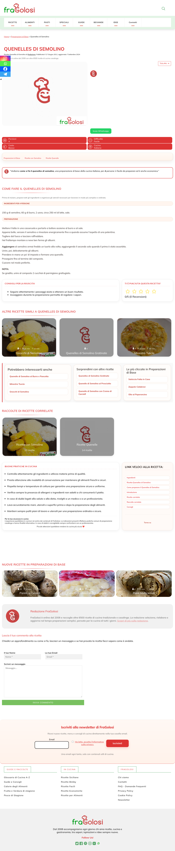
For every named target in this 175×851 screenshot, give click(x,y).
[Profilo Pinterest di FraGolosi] (85, 836)
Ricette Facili (68, 778)
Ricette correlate (133, 489)
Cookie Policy (125, 787)
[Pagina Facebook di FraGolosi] (81, 836)
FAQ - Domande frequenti (132, 778)
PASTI (47, 22)
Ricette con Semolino (33, 150)
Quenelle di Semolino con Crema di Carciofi (96, 385)
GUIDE (81, 22)
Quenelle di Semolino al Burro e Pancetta (30, 368)
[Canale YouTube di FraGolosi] (94, 836)
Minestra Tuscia (17, 376)
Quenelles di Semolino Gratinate (95, 367)
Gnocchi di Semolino (20, 384)
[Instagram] (5, 58)
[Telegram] (5, 74)
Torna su (147, 515)
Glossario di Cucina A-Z (17, 769)
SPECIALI (64, 22)
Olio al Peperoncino (138, 386)
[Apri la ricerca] (163, 9)
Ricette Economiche (71, 783)
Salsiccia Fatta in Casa (139, 371)
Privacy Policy (125, 783)
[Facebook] (5, 69)
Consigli (130, 499)
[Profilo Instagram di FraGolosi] (90, 836)
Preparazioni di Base (19, 36)
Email (51, 731)
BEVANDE (98, 22)
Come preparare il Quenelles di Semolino (143, 480)
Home (6, 36)
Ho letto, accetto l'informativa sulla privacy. (89, 735)
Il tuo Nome (22, 648)
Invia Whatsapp (101, 96)
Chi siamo (123, 769)
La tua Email (63, 648)
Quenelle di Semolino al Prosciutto (96, 375)
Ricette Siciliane (70, 769)
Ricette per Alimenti (72, 787)
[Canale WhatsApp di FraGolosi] (98, 836)
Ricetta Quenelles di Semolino (139, 475)
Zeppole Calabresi (137, 379)
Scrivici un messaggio (43, 672)
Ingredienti (131, 470)
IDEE (115, 22)
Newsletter (124, 792)
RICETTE (12, 22)
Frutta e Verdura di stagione (19, 783)
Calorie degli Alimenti (16, 778)
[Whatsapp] (5, 63)
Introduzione (132, 484)
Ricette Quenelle (52, 150)
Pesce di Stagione (14, 787)
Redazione (32, 54)
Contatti (133, 22)
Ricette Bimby (68, 774)
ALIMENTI (30, 22)
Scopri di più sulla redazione (132, 613)
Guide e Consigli (13, 774)
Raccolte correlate (134, 494)
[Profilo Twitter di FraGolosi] (77, 836)
